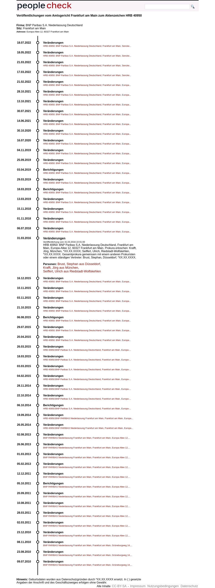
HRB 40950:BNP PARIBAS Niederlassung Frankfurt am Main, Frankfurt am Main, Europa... (88, 418)
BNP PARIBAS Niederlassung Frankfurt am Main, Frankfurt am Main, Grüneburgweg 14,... (87, 545)
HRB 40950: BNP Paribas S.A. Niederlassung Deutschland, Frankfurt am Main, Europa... (87, 85)
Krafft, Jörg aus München (60, 267)
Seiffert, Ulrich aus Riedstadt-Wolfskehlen (72, 271)
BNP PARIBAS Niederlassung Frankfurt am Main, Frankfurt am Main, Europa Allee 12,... (86, 438)
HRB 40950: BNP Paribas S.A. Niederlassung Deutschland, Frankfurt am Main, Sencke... (87, 46)
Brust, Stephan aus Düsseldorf (78, 264)
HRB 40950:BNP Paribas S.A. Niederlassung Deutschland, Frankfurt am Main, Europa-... (87, 350)
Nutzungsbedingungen (163, 586)
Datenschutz (189, 586)
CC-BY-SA (119, 586)
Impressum (137, 586)
